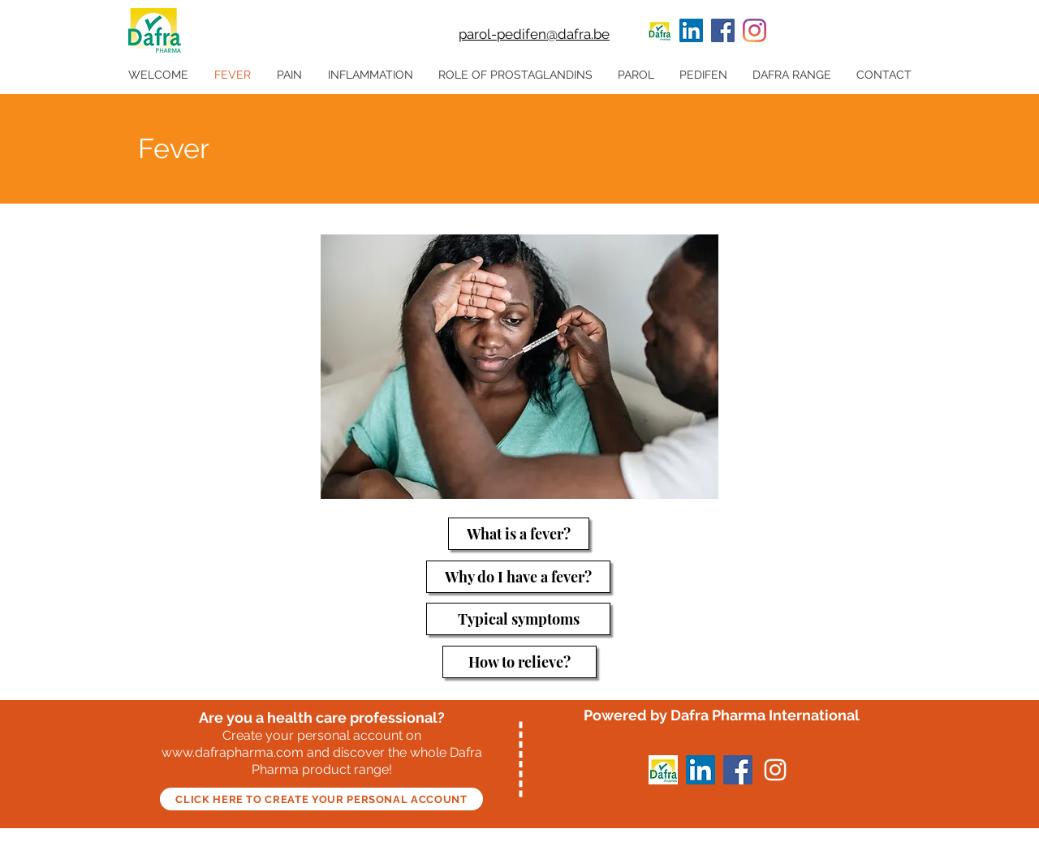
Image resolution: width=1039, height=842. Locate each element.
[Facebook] (723, 30)
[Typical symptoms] (518, 619)
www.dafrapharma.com (233, 752)
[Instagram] (754, 30)
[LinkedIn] (691, 30)
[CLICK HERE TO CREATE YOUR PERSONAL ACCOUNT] (321, 799)
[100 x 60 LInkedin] (659, 30)
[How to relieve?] (519, 662)
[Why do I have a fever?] (518, 577)
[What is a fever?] (518, 534)
